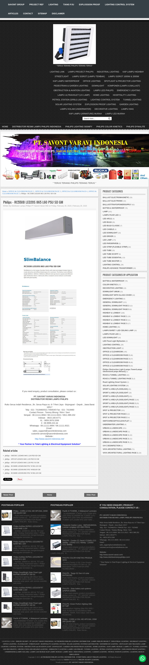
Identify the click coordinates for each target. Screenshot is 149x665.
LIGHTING (53, 4)
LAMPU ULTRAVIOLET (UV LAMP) (74, 95)
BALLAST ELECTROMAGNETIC (116, 197)
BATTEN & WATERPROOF (113, 208)
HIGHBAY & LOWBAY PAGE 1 (115, 316)
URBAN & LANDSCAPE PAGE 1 (116, 435)
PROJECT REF (36, 4)
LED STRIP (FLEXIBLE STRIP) (115, 247)
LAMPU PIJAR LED (111, 215)
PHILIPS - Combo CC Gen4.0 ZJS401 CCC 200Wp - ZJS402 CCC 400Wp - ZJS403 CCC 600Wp (79, 543)
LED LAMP (107, 240)
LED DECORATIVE (10, 649)
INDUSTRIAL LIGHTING (108, 72)
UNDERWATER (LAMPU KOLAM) (17, 652)
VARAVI (66, 659)
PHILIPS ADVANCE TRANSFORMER (118, 268)
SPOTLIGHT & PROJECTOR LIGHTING (122, 81)
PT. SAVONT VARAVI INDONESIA (81, 662)
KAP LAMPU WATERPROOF (66, 81)
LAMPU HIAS (127, 109)
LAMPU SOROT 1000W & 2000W (123, 76)
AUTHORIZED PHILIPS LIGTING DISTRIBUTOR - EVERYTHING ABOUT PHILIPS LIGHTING (74, 657)
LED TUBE (107, 250)
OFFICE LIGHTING (92, 81)
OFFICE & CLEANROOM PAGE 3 (48, 191)
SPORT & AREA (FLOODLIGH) (115, 389)
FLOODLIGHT (23, 644)
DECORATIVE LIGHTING (106, 109)
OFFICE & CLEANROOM (113, 352)
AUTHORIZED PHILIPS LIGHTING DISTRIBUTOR (72, 641)
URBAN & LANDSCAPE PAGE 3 (116, 442)
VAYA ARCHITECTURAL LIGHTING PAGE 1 (120, 453)
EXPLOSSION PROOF (89, 4)
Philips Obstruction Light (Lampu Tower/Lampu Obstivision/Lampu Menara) (122, 370)
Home (5, 126)
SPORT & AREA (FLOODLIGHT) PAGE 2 (119, 403)
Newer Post (8, 495)
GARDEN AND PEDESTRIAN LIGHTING (77, 646)
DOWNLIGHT (98, 86)
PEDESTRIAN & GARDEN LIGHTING (71, 86)
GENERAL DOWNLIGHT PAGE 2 (116, 306)
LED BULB (107, 222)
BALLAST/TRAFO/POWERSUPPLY (117, 205)
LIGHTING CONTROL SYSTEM (119, 4)
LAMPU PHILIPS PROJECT (100, 641)
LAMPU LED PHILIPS (103, 90)
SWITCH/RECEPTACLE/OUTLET (116, 421)
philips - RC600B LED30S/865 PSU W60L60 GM (22, 470)
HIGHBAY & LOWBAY (111, 313)
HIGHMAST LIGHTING (138, 641)
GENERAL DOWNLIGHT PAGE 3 (116, 309)
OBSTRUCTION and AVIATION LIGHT (37, 646)
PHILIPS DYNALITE (135, 126)
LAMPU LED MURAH (115, 113)
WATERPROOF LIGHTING (109, 644)
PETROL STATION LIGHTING (110, 649)
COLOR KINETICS (110, 285)
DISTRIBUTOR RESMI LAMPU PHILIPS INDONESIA (36, 126)
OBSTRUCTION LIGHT (112, 348)
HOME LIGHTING (101, 95)
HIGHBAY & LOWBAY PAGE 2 (115, 320)
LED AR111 (107, 219)
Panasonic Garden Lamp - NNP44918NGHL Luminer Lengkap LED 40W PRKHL (79, 526)
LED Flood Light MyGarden (114, 341)
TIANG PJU (68, 4)
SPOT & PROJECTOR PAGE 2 (115, 417)
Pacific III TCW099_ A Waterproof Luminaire (30, 618)
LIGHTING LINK (57, 72)
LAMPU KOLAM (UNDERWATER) (75, 109)
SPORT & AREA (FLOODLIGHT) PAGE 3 (119, 407)
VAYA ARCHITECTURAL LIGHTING (117, 449)
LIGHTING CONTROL (111, 265)
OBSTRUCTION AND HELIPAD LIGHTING (33, 649)
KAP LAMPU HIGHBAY (133, 72)
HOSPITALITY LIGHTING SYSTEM (53, 644)
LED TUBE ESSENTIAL (112, 258)
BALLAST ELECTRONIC (113, 201)
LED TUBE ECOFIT (110, 254)
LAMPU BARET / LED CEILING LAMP (118, 330)
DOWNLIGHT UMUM (111, 292)
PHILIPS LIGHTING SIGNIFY (78, 126)
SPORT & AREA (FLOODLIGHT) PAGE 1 (119, 400)
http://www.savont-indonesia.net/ (49, 439)
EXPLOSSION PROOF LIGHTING (100, 104)
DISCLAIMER (58, 13)
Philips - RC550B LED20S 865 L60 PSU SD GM (33, 202)
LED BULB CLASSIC (111, 226)
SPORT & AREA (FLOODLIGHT (115, 393)
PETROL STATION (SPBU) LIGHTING (69, 100)
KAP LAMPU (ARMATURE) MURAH (85, 113)
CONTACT (28, 13)
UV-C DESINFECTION (111, 446)
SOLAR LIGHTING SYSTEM (68, 104)
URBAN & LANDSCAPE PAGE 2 (116, 439)
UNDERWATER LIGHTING (113, 424)
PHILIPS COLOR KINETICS (109, 126)
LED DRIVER (108, 236)
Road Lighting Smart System (115, 382)
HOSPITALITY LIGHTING (124, 95)
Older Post (91, 495)
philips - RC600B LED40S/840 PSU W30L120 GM (23, 466)
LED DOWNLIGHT (110, 233)
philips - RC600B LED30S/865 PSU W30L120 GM (23, 473)
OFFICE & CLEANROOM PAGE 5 (116, 366)
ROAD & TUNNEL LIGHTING (114, 375)
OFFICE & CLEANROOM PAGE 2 (21, 191)
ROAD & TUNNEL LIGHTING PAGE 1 (118, 379)
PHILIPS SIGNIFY (22, 641)
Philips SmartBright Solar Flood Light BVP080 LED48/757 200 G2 (27, 573)
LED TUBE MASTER (111, 261)
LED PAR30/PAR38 (110, 243)
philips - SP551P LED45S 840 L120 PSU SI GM (22, 463)
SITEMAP (42, 13)
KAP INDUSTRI (93, 644)
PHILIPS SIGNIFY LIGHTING (89, 659)
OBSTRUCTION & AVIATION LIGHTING (71, 90)
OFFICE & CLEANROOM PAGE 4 (74, 191)
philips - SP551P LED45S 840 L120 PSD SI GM (22, 459)
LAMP (105, 212)
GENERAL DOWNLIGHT (113, 302)
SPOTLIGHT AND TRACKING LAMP (132, 644)
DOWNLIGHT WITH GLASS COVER (117, 295)
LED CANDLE (108, 229)
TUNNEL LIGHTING (132, 100)
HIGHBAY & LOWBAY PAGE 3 (115, 323)
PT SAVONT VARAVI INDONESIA (42, 641)
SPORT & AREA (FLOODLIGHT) (116, 396)
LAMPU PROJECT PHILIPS (81, 72)
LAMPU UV (128, 646)
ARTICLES (13, 13)
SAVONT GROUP (16, 4)
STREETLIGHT (62, 76)
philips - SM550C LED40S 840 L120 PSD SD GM (23, 456)
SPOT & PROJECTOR (111, 410)
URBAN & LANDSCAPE (112, 428)
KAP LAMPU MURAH (115, 646)
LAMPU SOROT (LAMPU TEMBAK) (88, 76)
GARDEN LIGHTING (128, 104)
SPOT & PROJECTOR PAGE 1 (115, 414)
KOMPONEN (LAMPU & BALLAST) (124, 86)
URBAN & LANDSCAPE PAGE (115, 432)
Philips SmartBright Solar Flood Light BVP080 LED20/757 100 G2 (27, 604)
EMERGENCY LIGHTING (128, 90)
